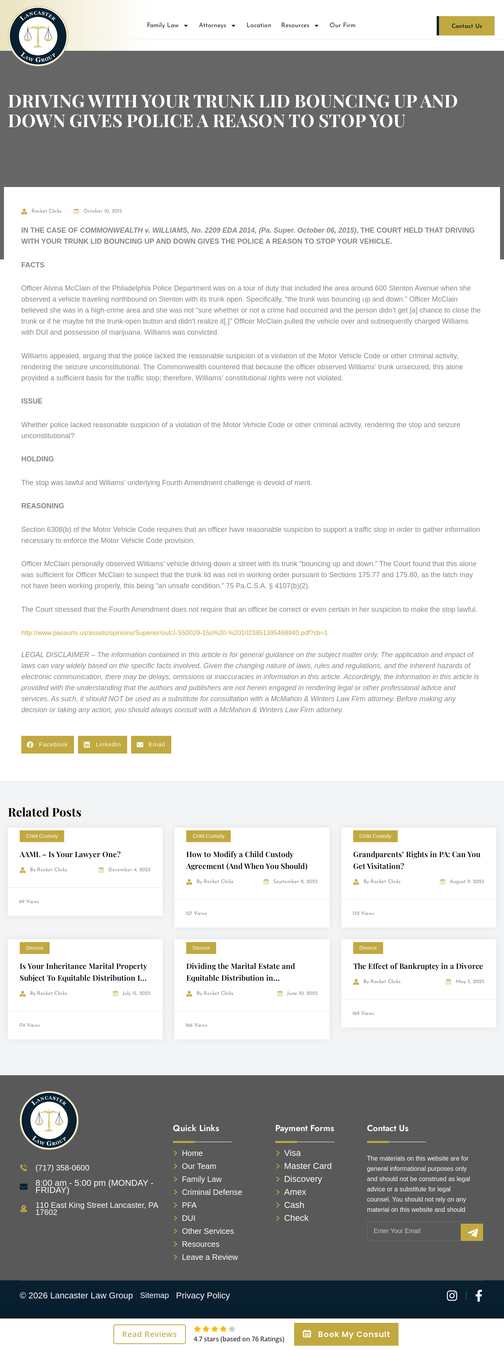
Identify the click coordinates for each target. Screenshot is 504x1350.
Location (258, 25)
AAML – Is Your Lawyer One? (72, 853)
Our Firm (343, 25)
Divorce (34, 948)
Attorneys (218, 26)
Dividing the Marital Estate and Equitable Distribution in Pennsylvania (242, 977)
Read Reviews (149, 1334)
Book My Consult (346, 1334)
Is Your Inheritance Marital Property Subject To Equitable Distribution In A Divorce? (85, 977)
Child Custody (42, 836)
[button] (47, 745)
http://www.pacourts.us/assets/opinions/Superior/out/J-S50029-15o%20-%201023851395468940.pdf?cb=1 (188, 633)
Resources (300, 26)
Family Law (168, 26)
